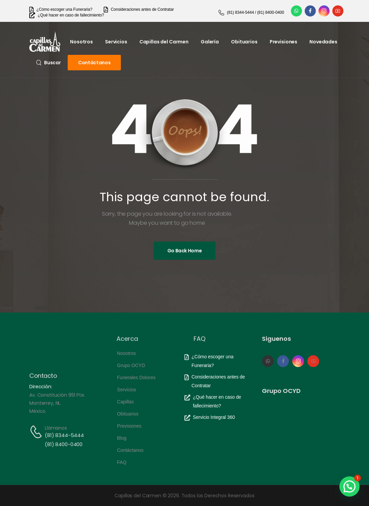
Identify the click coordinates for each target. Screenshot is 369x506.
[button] (349, 486)
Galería (210, 41)
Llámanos (56, 428)
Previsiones (283, 41)
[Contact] (37, 431)
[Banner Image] (185, 251)
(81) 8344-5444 (64, 435)
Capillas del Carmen (164, 41)
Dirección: (40, 386)
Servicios (116, 41)
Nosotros (81, 41)
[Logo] (44, 41)
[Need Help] (60, 9)
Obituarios (244, 41)
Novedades (323, 41)
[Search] (48, 62)
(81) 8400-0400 (63, 444)
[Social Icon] (296, 10)
